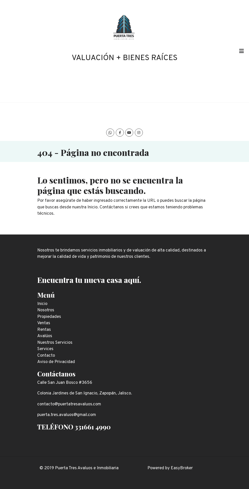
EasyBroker (182, 468)
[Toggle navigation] (241, 51)
